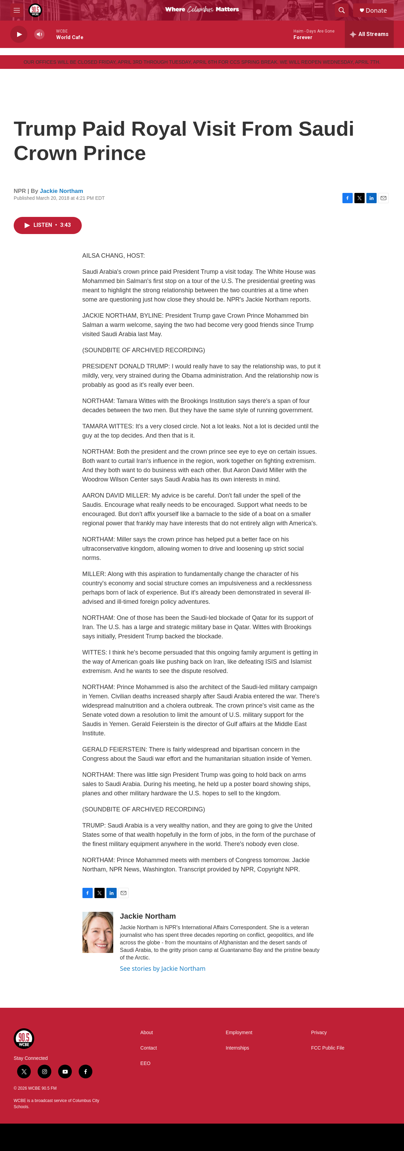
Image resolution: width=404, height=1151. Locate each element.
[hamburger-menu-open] (16, 10)
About (146, 1032)
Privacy (319, 1032)
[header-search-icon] (342, 10)
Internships (237, 1048)
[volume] (39, 34)
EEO (145, 1063)
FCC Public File (327, 1048)
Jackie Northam (61, 191)
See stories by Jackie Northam (163, 968)
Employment (239, 1032)
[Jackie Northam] (97, 932)
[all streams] (369, 34)
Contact (148, 1048)
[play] (18, 34)
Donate (376, 10)
